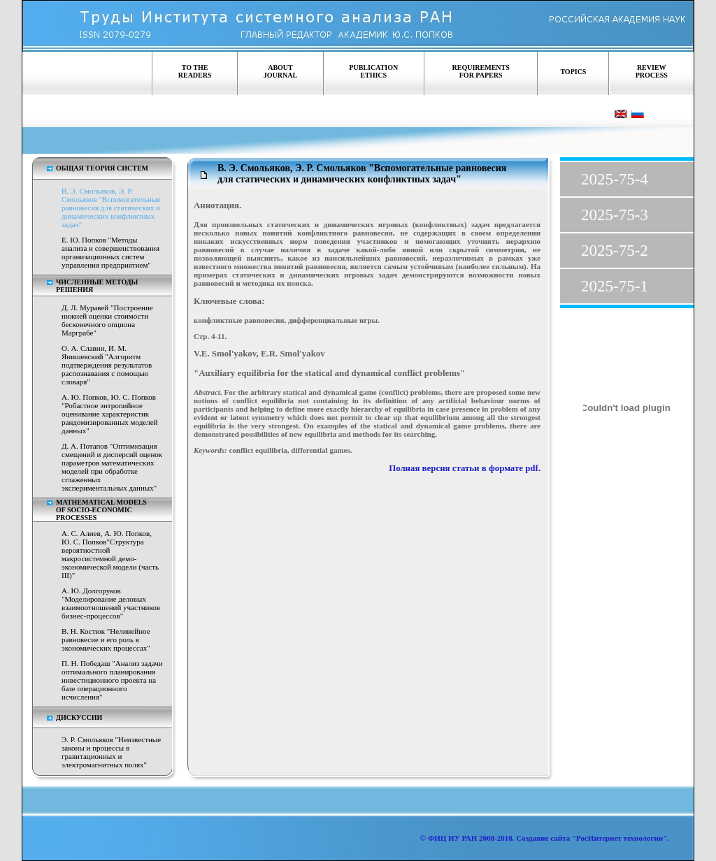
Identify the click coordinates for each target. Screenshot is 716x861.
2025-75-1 (614, 286)
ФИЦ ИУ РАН (453, 838)
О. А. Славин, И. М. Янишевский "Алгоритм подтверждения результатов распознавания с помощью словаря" (107, 365)
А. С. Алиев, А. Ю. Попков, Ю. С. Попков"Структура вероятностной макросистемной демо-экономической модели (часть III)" (110, 554)
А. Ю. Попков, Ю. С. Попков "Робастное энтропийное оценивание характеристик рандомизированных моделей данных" (109, 414)
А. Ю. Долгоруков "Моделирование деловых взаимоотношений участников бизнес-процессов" (111, 603)
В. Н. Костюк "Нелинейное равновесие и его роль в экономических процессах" (106, 639)
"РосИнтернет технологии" (618, 838)
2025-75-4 (614, 179)
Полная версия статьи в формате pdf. (463, 468)
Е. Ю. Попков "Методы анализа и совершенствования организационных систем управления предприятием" (110, 252)
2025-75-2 (614, 250)
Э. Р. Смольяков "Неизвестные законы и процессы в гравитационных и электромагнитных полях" (111, 752)
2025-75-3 (614, 215)
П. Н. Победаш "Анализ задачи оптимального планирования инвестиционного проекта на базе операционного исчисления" (112, 680)
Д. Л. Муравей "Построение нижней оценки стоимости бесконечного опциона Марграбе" (107, 320)
